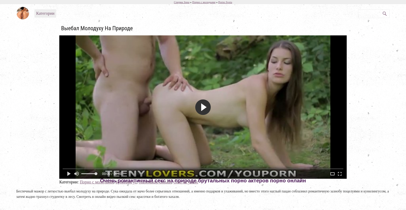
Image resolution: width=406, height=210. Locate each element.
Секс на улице (185, 182)
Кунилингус (125, 182)
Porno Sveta (225, 2)
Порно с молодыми (96, 182)
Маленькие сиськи (155, 182)
